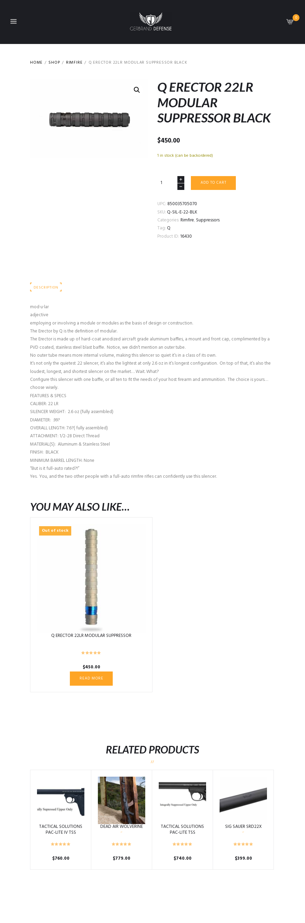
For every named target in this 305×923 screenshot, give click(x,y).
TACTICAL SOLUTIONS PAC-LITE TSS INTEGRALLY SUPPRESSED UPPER (182, 835)
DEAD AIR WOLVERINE (121, 826)
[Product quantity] (170, 183)
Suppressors (208, 220)
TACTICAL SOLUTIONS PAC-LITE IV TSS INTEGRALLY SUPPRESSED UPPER (60, 835)
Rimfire (74, 63)
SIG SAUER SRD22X (243, 826)
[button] (137, 90)
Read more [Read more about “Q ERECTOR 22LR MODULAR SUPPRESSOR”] (91, 678)
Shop (54, 63)
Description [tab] (46, 288)
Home (36, 63)
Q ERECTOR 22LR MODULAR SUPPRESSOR (91, 635)
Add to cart (214, 183)
